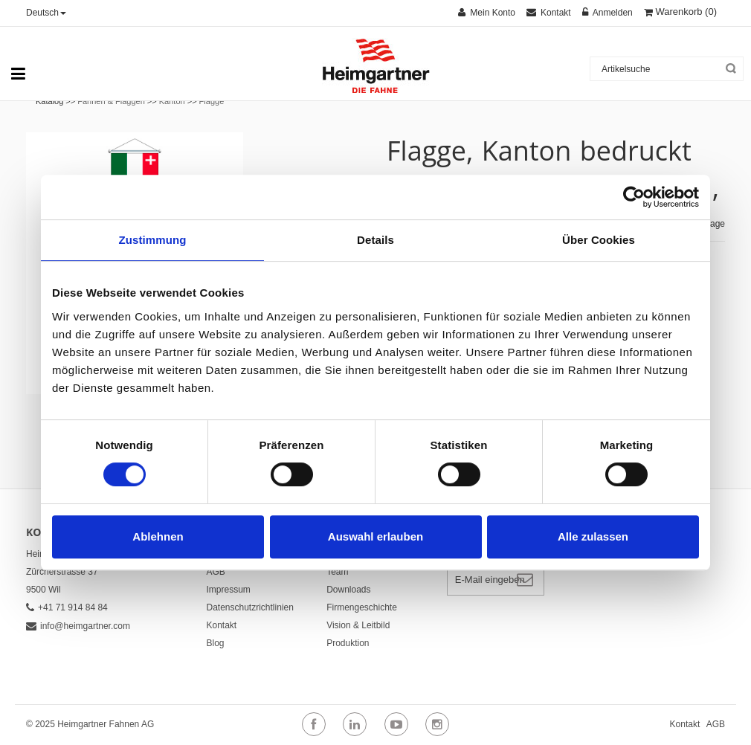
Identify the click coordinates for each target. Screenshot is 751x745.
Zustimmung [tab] (153, 239)
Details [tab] (375, 239)
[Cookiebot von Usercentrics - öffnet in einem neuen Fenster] (634, 197)
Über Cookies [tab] (598, 239)
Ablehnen (157, 536)
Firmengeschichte (361, 607)
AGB (216, 572)
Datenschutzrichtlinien (250, 607)
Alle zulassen (593, 536)
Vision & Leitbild (358, 625)
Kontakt (222, 625)
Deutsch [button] (46, 12)
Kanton (172, 101)
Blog (216, 643)
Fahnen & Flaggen (111, 101)
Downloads (348, 589)
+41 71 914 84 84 (67, 607)
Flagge (212, 101)
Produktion (347, 643)
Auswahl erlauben (375, 536)
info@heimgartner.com (78, 626)
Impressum (229, 589)
